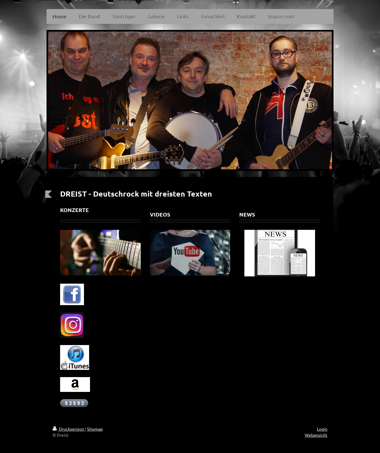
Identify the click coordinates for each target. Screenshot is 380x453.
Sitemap (95, 429)
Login (322, 429)
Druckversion (69, 429)
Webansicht (316, 435)
